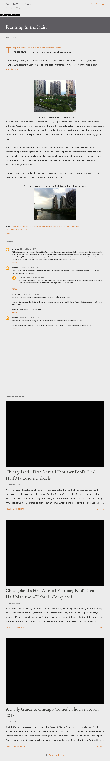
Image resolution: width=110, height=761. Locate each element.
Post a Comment (19, 746)
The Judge (15, 268)
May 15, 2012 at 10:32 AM (30, 317)
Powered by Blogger (55, 755)
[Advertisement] (55, 377)
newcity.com (12, 69)
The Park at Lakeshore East (17, 229)
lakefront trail (73, 226)
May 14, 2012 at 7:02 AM (30, 294)
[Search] (94, 4)
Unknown (15, 249)
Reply (14, 262)
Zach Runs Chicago (19, 3)
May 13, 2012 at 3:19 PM (28, 249)
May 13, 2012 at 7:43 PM (35, 277)
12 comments (18, 509)
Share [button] (8, 233)
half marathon (59, 226)
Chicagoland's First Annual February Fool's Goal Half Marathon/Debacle (50, 475)
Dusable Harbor (45, 226)
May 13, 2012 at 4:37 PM (29, 268)
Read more (99, 509)
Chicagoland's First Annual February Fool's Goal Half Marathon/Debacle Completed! (50, 593)
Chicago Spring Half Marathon (25, 226)
